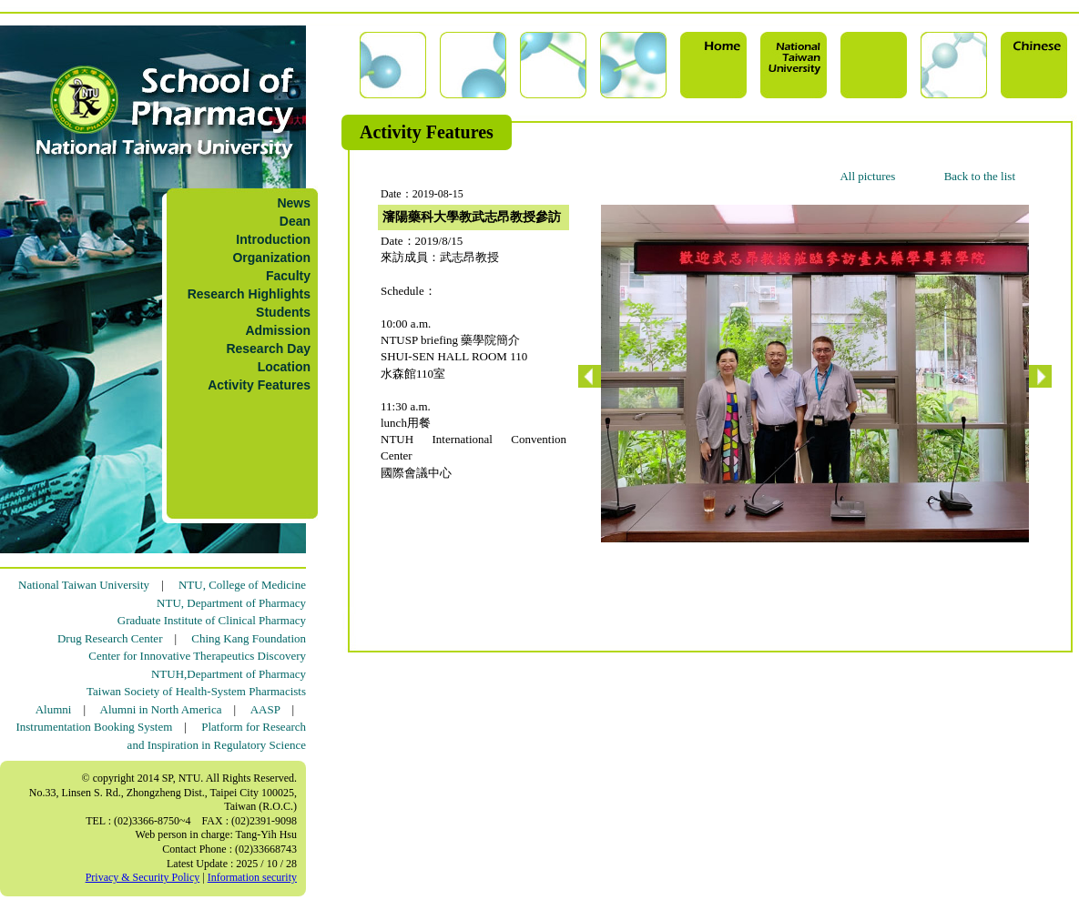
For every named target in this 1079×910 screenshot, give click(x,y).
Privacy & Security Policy (143, 877)
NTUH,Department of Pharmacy (228, 674)
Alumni (54, 709)
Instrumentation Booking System (93, 726)
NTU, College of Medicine (242, 585)
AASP (265, 709)
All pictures (867, 176)
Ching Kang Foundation (248, 638)
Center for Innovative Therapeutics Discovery (197, 655)
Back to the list (979, 176)
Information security (252, 877)
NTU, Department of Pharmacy (231, 603)
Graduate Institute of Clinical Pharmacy (211, 620)
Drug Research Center (110, 638)
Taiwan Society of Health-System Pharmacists (196, 691)
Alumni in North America (161, 709)
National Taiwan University (83, 585)
